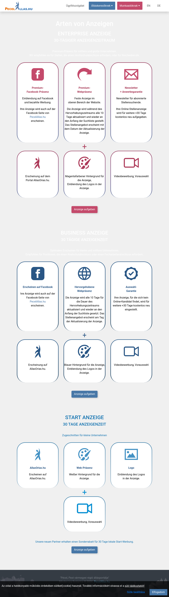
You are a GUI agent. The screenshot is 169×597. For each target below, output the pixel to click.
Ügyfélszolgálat (75, 5)
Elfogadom (158, 592)
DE (159, 5)
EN (149, 5)
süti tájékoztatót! (134, 585)
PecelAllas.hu (38, 117)
